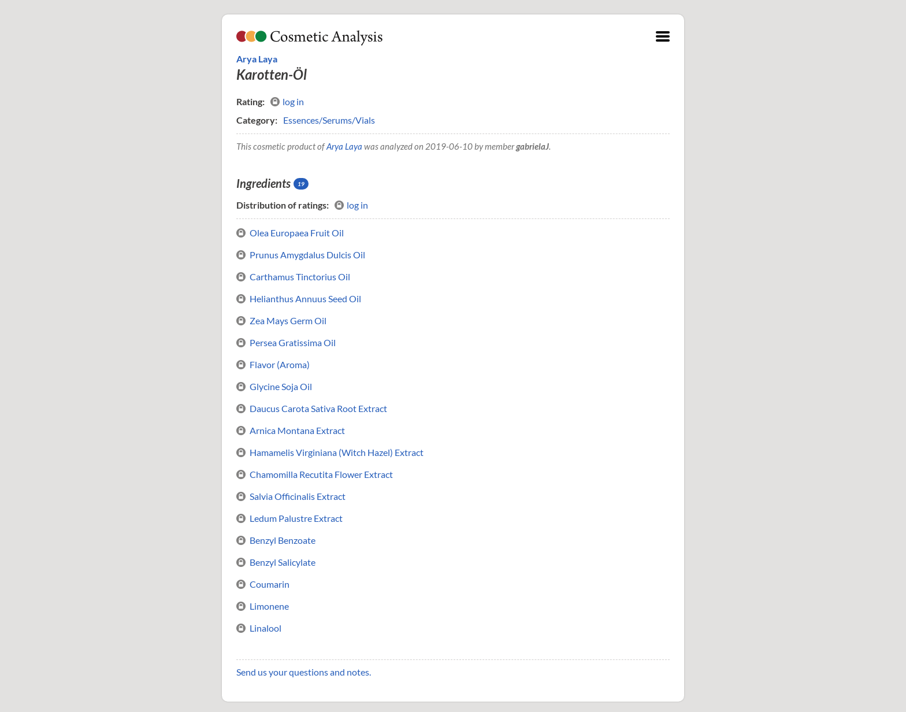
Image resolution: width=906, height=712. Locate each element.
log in (287, 101)
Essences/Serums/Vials (329, 119)
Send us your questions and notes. (303, 671)
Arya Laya (256, 58)
